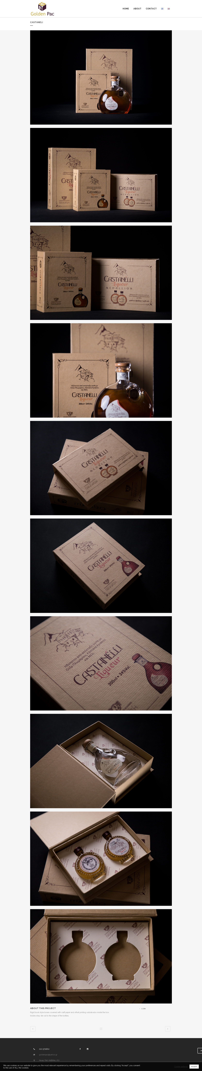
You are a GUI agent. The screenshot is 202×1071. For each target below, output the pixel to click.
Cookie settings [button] (181, 1066)
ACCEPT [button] (194, 1067)
